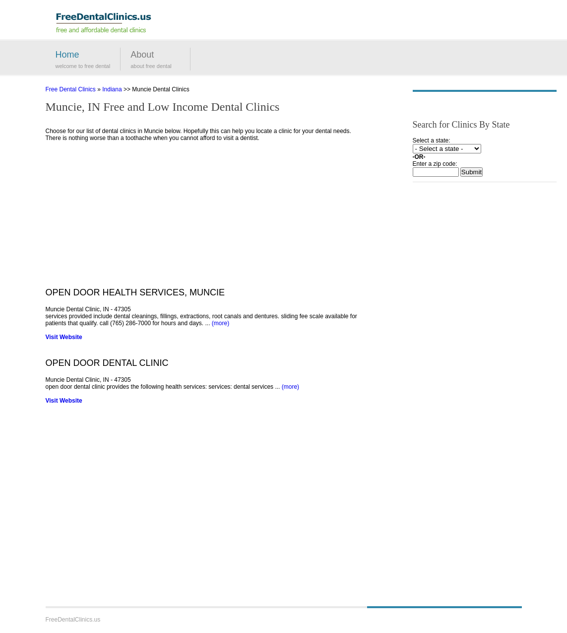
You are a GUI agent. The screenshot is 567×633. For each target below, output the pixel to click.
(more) (220, 323)
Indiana (112, 89)
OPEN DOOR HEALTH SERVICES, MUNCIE (135, 292)
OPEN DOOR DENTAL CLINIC (107, 363)
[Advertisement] (207, 217)
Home (67, 55)
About (142, 55)
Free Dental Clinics (71, 89)
